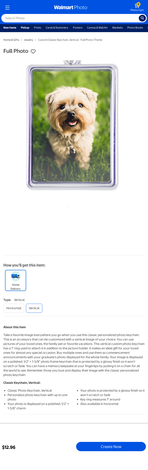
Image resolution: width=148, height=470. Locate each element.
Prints (37, 27)
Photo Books (135, 27)
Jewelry (28, 39)
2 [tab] (73, 206)
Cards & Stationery (57, 27)
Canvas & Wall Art (97, 27)
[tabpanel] (74, 130)
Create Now (111, 446)
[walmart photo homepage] (70, 7)
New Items (9, 27)
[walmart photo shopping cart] (137, 7)
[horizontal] (13, 308)
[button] (33, 51)
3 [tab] (79, 206)
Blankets (117, 27)
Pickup (25, 27)
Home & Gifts (11, 39)
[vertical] (34, 308)
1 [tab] (67, 206)
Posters (77, 27)
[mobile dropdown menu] (7, 7)
